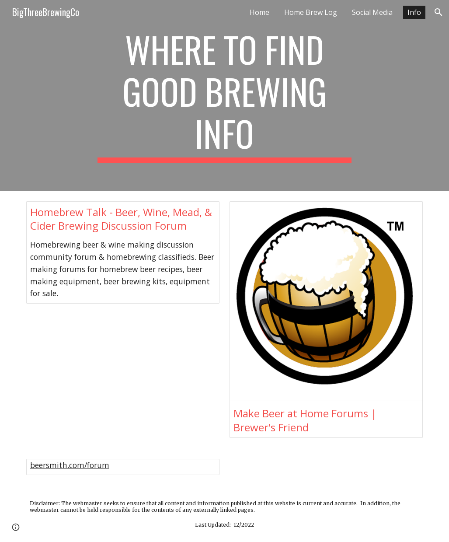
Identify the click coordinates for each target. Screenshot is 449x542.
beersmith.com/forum (69, 465)
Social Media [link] (372, 12)
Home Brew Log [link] (310, 12)
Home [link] (259, 12)
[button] (438, 12)
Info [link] (414, 12)
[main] (224, 95)
